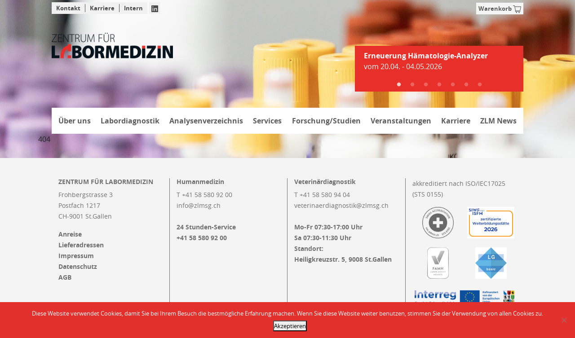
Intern (133, 8)
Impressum (76, 255)
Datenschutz (77, 266)
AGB (64, 277)
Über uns (74, 121)
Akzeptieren (290, 326)
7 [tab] (479, 84)
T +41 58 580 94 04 (322, 194)
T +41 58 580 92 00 (204, 194)
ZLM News (498, 121)
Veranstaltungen (401, 121)
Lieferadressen (81, 245)
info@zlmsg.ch (199, 205)
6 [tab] (466, 84)
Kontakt (68, 8)
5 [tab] (452, 84)
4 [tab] (439, 84)
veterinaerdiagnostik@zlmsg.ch (341, 205)
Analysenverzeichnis (206, 121)
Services (267, 121)
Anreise (70, 234)
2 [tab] (412, 84)
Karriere (102, 8)
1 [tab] (398, 84)
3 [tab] (425, 84)
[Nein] (563, 320)
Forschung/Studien (326, 121)
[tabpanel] (439, 64)
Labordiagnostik (130, 121)
